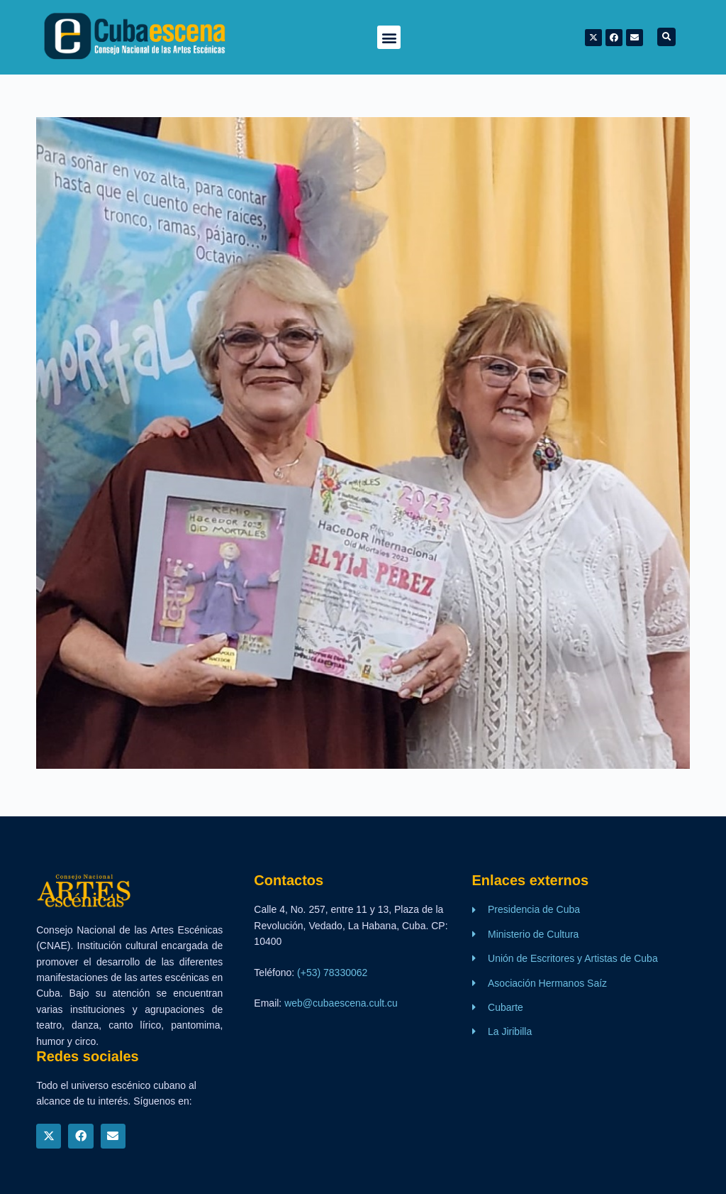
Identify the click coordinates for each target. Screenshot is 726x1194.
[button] (389, 37)
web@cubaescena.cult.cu (341, 1003)
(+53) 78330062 (332, 972)
